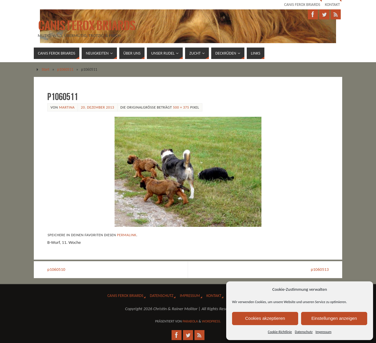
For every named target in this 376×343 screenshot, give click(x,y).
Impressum (323, 332)
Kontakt (332, 4)
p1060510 (56, 269)
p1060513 (320, 269)
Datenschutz (304, 332)
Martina (67, 107)
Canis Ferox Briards (302, 4)
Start (45, 69)
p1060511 (65, 69)
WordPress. (211, 321)
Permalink (126, 235)
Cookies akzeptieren (265, 318)
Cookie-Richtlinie (280, 332)
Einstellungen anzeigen (334, 318)
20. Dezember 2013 (97, 107)
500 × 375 (181, 107)
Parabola (190, 321)
